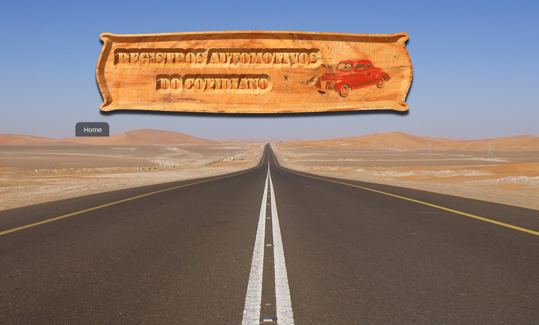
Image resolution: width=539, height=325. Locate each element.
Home (93, 129)
